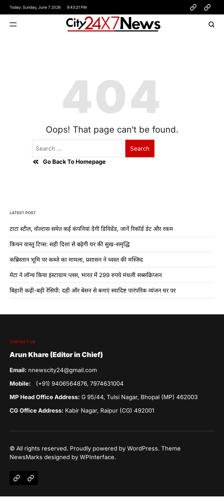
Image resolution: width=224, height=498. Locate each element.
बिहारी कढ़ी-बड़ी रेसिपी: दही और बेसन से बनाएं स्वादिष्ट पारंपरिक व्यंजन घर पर (93, 290)
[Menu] (13, 24)
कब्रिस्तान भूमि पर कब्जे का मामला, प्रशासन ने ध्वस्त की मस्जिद (76, 259)
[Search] (211, 24)
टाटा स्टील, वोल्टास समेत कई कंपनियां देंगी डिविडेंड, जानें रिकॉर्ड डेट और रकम (91, 228)
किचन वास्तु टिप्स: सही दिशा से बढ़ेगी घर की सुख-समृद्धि (69, 244)
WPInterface (97, 457)
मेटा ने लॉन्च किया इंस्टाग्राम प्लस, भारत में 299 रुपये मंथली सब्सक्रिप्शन (86, 275)
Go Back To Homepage (69, 162)
